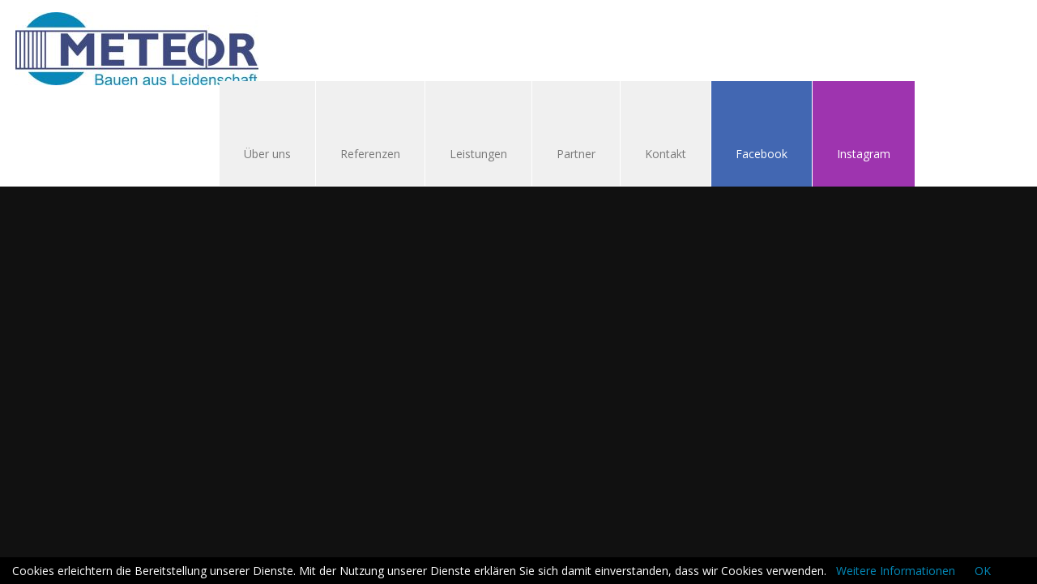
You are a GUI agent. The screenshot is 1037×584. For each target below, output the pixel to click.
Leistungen (478, 153)
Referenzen (370, 153)
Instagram (863, 153)
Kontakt (657, 155)
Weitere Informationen (895, 570)
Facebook (761, 153)
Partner (576, 153)
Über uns (267, 153)
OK (983, 570)
